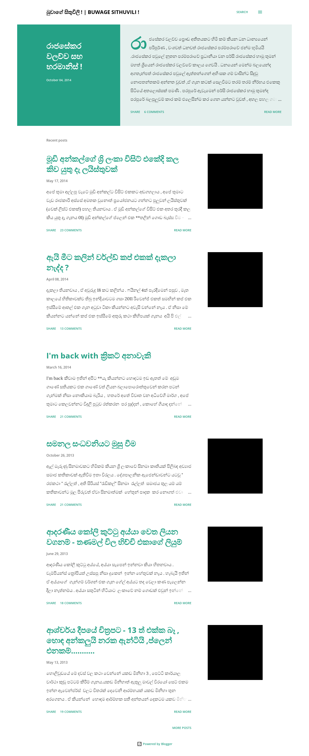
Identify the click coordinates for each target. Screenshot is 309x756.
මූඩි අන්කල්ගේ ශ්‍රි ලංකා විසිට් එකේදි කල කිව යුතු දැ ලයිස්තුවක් (112, 164)
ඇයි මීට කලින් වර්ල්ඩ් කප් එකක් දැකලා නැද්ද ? (111, 262)
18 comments (71, 603)
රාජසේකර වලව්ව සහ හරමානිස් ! (64, 56)
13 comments (71, 328)
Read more (273, 112)
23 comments (71, 230)
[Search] (242, 12)
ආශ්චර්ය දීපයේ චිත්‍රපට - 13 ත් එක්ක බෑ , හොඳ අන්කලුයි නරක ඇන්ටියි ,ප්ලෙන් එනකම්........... (112, 640)
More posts (181, 728)
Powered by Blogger (154, 744)
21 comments (71, 417)
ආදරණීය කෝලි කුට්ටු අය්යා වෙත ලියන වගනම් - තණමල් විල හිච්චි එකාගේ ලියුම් (114, 536)
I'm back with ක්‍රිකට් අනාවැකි (98, 355)
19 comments (71, 712)
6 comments (154, 112)
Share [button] (135, 112)
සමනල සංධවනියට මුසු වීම (91, 443)
